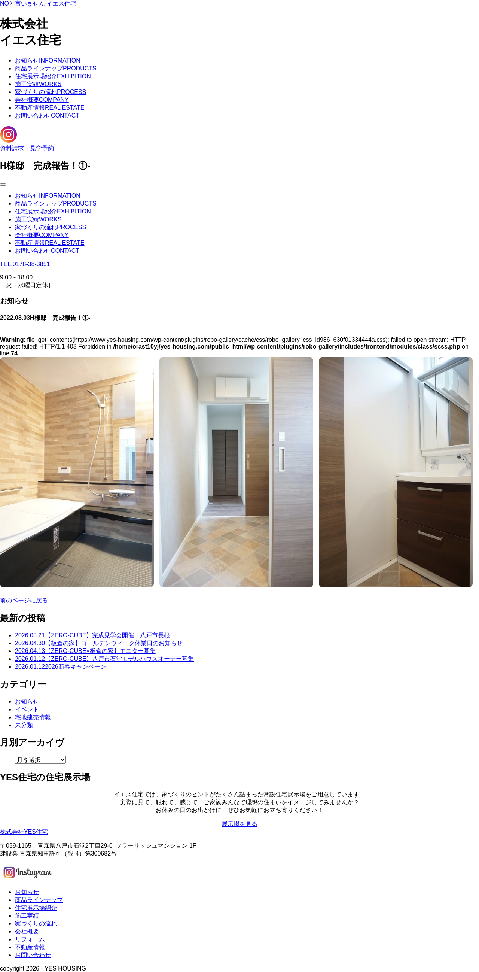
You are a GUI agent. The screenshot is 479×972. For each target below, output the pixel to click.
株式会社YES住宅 (24, 832)
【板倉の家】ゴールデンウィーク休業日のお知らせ (99, 643)
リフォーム (30, 939)
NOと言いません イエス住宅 (38, 3)
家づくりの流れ (50, 92)
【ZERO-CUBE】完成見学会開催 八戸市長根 (92, 635)
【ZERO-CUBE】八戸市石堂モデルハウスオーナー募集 (104, 659)
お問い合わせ (47, 115)
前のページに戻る (24, 600)
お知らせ (47, 60)
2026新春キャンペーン (60, 666)
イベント (27, 709)
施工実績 (38, 84)
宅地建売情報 (33, 717)
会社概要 (42, 100)
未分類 (24, 725)
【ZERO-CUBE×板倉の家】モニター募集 (85, 651)
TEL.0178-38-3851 (25, 264)
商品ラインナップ (56, 68)
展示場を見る (239, 824)
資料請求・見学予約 (27, 148)
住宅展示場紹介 (53, 76)
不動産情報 (50, 107)
